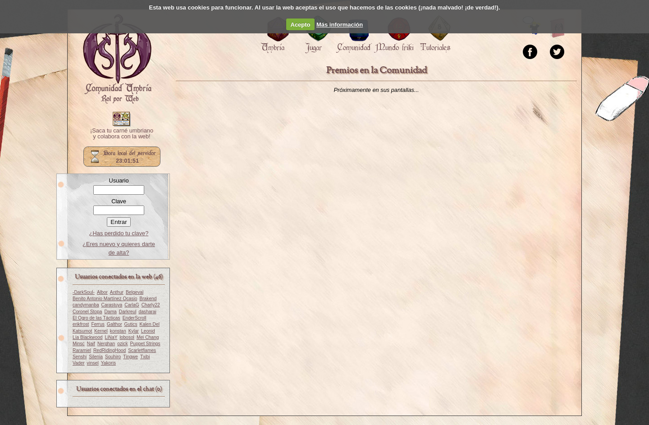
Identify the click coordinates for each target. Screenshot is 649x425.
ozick (122, 343)
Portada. (117, 59)
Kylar (133, 331)
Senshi (80, 356)
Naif (91, 343)
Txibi (145, 356)
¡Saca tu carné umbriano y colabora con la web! (121, 134)
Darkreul (128, 311)
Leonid (148, 331)
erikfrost (81, 324)
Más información (339, 24)
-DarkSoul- (84, 292)
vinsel (93, 363)
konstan (118, 331)
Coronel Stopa (87, 311)
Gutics (130, 324)
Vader (79, 363)
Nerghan (106, 343)
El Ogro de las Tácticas (96, 317)
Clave (118, 201)
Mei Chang (148, 337)
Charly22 (151, 304)
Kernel (101, 331)
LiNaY (111, 337)
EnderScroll (134, 317)
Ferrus (98, 324)
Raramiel (82, 350)
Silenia (96, 356)
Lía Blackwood (88, 337)
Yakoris (108, 363)
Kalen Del (150, 324)
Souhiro (113, 356)
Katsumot (82, 331)
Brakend (147, 298)
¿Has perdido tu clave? (119, 233)
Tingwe (130, 356)
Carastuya (112, 304)
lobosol (126, 337)
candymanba (86, 304)
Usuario (118, 180)
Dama (110, 311)
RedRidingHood (109, 350)
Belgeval (134, 292)
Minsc (79, 343)
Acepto (301, 24)
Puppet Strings (145, 343)
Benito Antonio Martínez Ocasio (105, 298)
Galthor (114, 324)
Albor (102, 292)
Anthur (116, 292)
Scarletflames (142, 350)
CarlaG (131, 304)
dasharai (147, 311)
